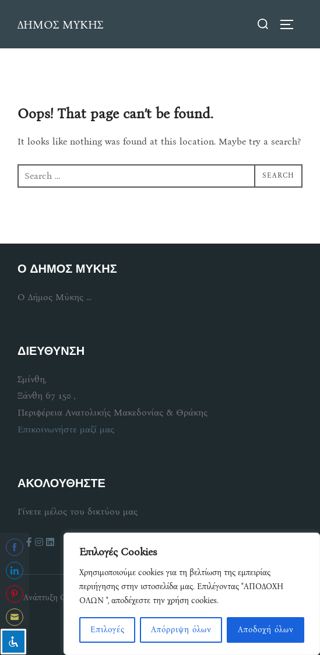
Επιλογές (107, 630)
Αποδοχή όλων (266, 630)
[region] (192, 594)
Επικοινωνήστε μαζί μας (65, 429)
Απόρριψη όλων (181, 630)
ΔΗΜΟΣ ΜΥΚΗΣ (60, 24)
